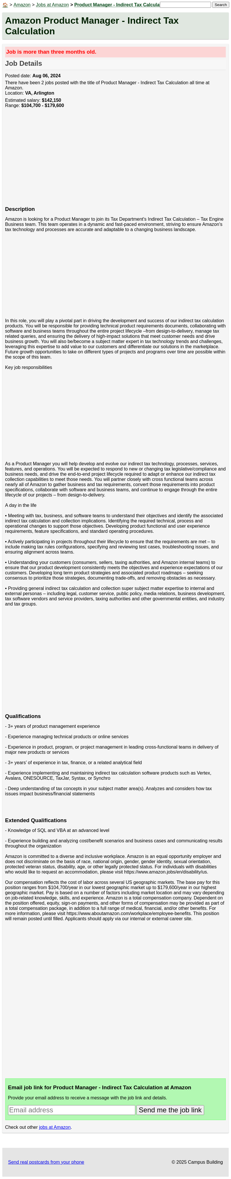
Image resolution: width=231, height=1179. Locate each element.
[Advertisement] (115, 160)
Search (221, 5)
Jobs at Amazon (52, 4)
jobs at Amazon (55, 1127)
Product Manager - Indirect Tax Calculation (121, 4)
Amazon (22, 4)
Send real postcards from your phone (46, 1162)
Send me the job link (170, 1110)
